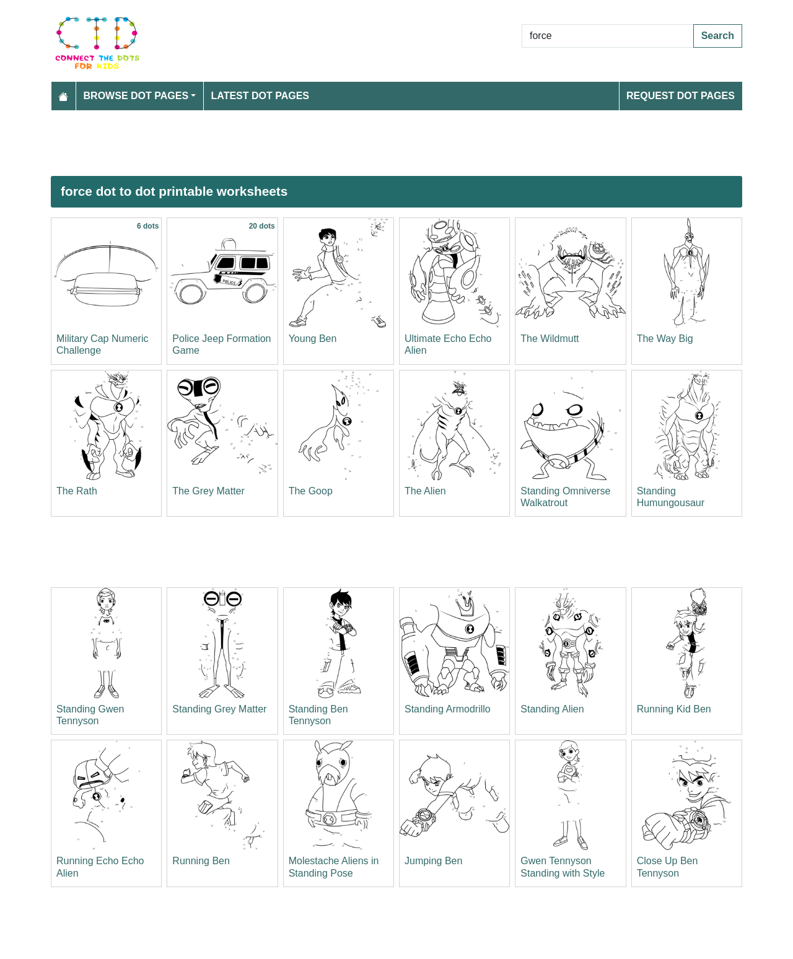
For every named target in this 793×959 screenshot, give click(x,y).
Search (717, 35)
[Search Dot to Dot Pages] (608, 36)
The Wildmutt (549, 338)
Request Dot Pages (680, 95)
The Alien (425, 491)
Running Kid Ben (674, 709)
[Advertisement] (396, 143)
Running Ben (201, 861)
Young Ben (313, 338)
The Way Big (665, 338)
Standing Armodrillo (448, 709)
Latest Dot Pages (260, 95)
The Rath (76, 491)
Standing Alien (552, 709)
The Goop (311, 491)
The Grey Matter (208, 491)
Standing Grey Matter (219, 709)
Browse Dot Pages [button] (136, 95)
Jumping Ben (433, 861)
